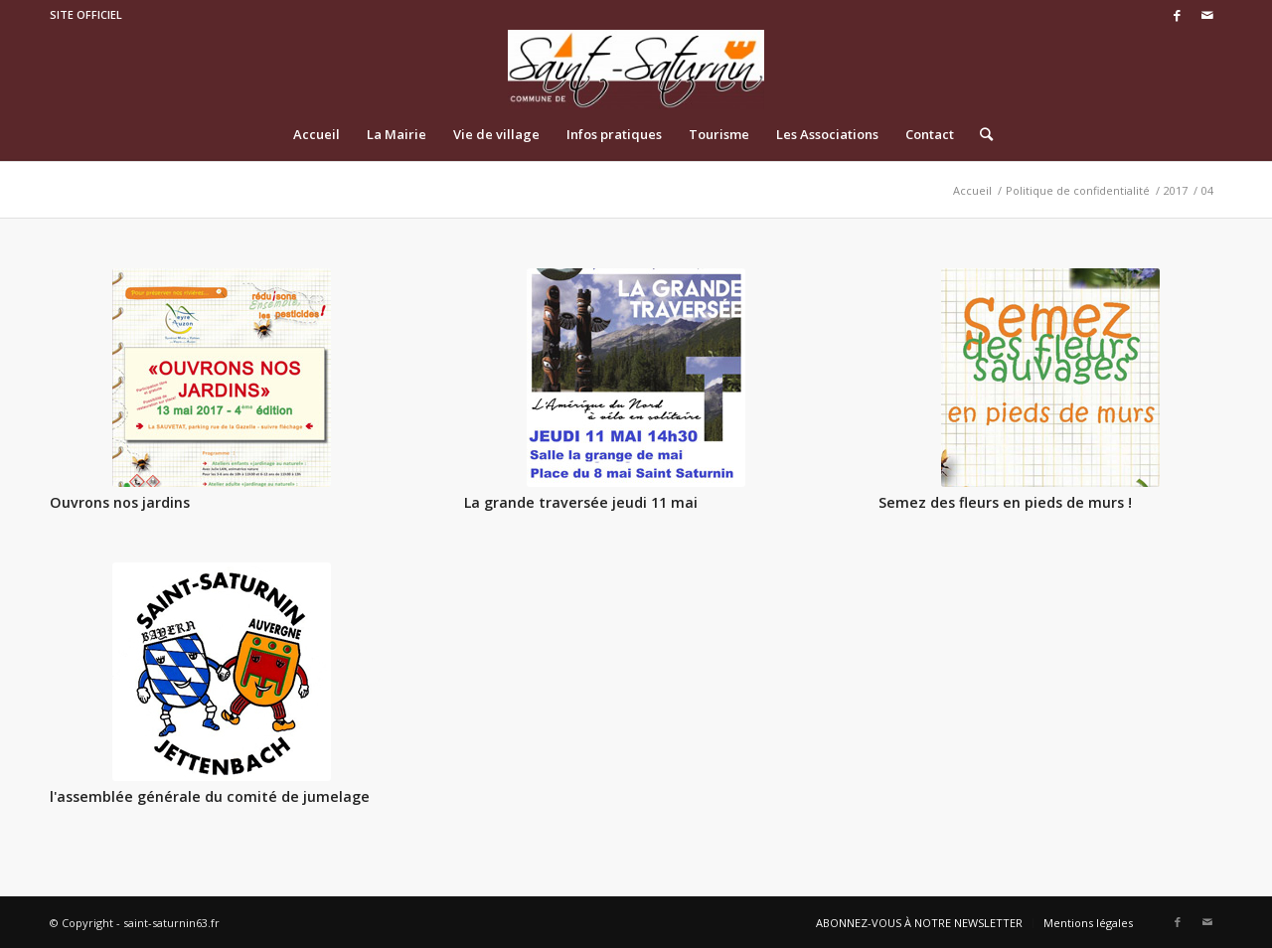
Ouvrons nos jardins (120, 502)
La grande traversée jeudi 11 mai (581, 502)
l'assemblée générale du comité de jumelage (210, 796)
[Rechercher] (980, 134)
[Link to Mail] (1207, 15)
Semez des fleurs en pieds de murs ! (1005, 502)
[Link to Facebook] (1177, 15)
